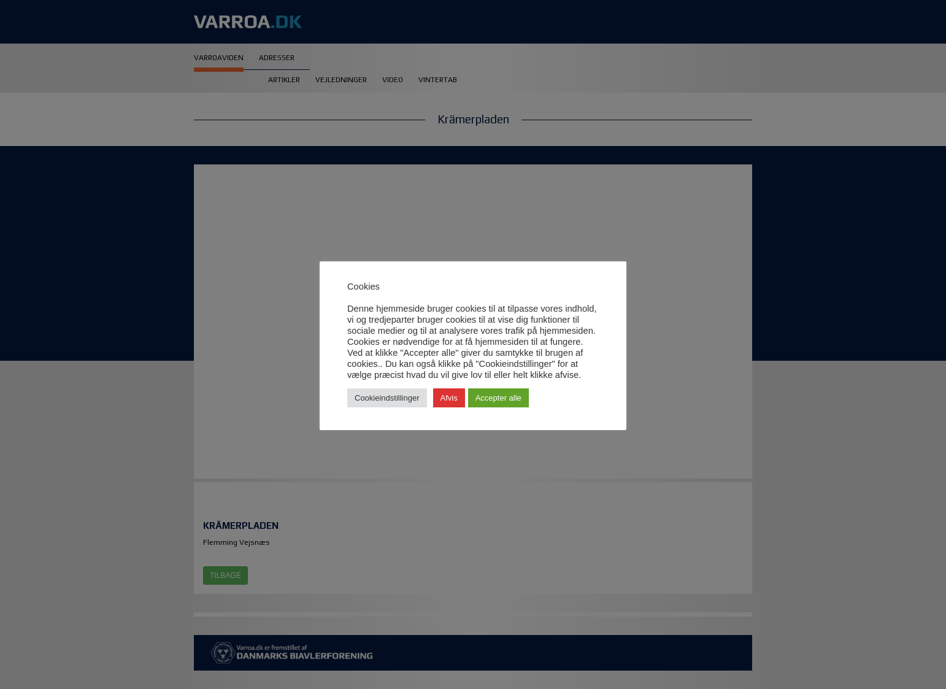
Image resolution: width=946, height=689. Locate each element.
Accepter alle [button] (498, 397)
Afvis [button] (449, 397)
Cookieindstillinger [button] (387, 397)
